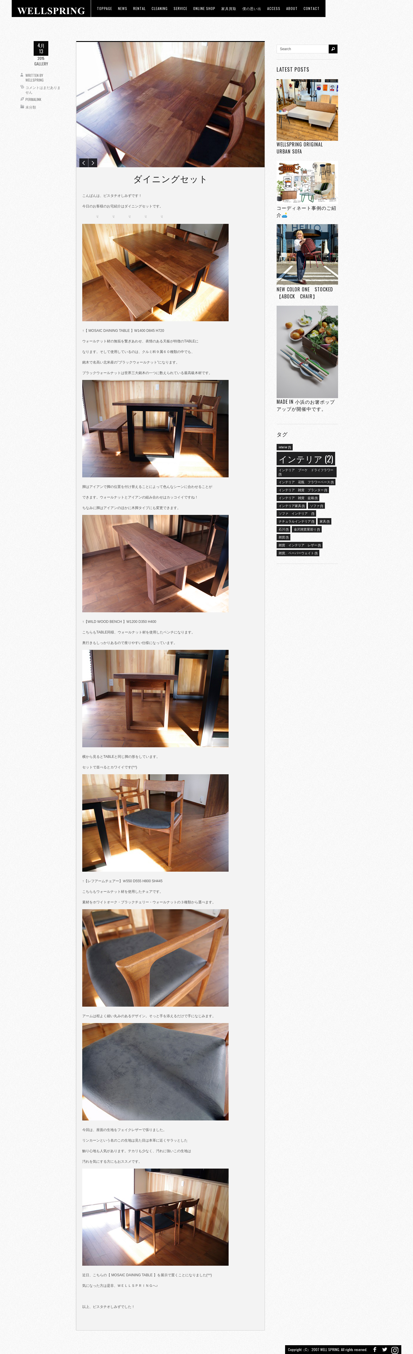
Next (92, 162)
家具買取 (229, 8)
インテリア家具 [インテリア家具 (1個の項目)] (291, 505)
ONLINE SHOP (204, 8)
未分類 (30, 106)
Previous (83, 162)
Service (180, 8)
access (273, 8)
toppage (104, 8)
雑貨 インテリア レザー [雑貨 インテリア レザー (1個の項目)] (300, 544)
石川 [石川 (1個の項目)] (283, 529)
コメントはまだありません (43, 89)
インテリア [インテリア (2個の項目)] (306, 458)
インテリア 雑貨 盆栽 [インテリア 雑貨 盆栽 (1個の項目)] (298, 497)
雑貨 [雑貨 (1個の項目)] (283, 537)
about (292, 8)
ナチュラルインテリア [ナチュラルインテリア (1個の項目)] (296, 521)
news (122, 8)
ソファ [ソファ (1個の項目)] (316, 505)
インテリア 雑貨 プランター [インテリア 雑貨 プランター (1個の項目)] (303, 489)
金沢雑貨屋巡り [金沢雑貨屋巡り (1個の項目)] (307, 529)
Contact (312, 8)
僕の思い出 (251, 8)
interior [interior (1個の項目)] (285, 446)
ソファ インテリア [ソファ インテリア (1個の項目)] (296, 513)
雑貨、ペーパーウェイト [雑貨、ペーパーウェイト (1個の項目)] (298, 552)
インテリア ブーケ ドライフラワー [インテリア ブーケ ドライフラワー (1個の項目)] (306, 471)
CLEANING (160, 8)
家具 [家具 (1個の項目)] (324, 521)
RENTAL (139, 8)
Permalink (33, 99)
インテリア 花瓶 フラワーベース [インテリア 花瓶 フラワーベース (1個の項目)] (306, 481)
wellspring (34, 79)
